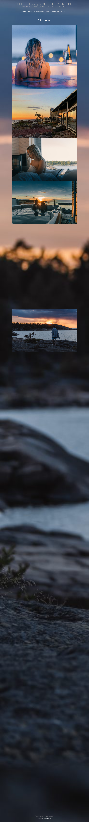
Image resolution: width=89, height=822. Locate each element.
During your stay (27, 11)
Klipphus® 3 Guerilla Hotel (41, 11)
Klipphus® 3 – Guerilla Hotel (44, 4)
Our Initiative (55, 11)
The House (64, 11)
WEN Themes (48, 818)
